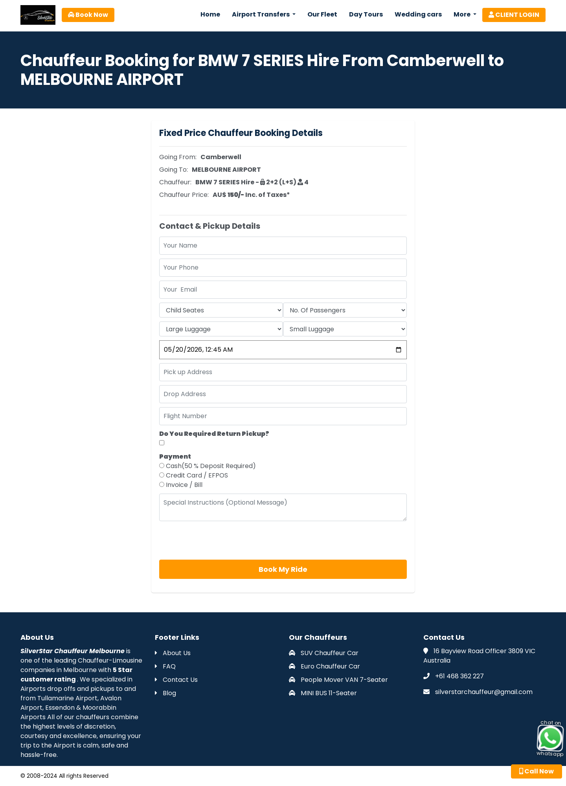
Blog (165, 693)
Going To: (173, 169)
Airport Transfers (261, 14)
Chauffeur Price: (184, 194)
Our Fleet (322, 14)
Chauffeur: (175, 182)
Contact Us (176, 679)
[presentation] (219, 540)
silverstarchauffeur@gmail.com (484, 691)
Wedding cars (418, 14)
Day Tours (366, 14)
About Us (173, 652)
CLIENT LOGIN (514, 14)
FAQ (165, 666)
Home (210, 14)
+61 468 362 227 (459, 676)
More (463, 14)
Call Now (536, 771)
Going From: (178, 157)
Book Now (88, 14)
